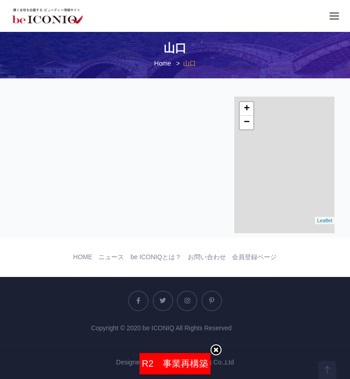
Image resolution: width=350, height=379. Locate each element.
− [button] (247, 122)
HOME (83, 257)
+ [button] (247, 109)
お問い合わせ (207, 257)
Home (162, 63)
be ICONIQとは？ (155, 257)
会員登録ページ (254, 257)
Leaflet (324, 220)
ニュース (111, 257)
